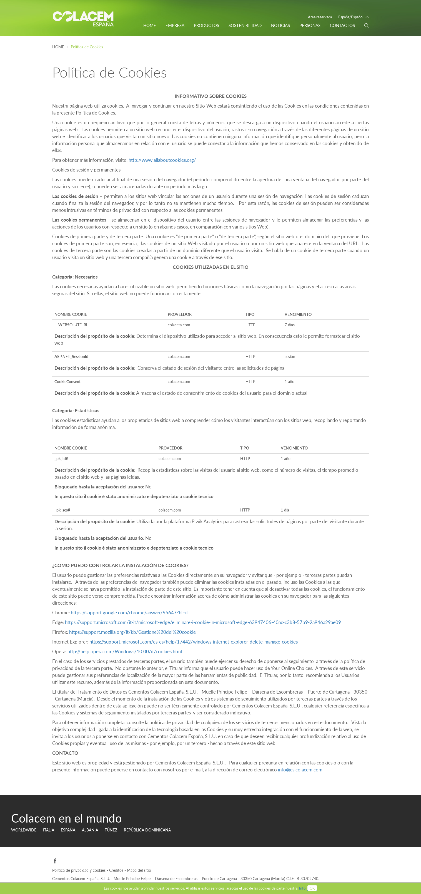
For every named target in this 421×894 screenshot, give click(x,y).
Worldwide (23, 830)
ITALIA (48, 830)
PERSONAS (309, 25)
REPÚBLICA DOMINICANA (147, 830)
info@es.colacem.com (300, 770)
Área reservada (320, 17)
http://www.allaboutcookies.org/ (162, 160)
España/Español (350, 17)
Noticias (280, 25)
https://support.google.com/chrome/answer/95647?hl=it (129, 612)
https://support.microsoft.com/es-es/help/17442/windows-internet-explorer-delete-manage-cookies (193, 642)
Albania (90, 830)
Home (149, 25)
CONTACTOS (342, 25)
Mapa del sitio (139, 870)
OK (312, 888)
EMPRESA (175, 25)
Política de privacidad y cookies (79, 870)
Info (302, 888)
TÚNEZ (111, 830)
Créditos (116, 870)
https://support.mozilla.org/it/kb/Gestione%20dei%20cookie (132, 632)
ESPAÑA (68, 830)
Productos (206, 25)
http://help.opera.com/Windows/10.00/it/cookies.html (124, 651)
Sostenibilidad (245, 25)
